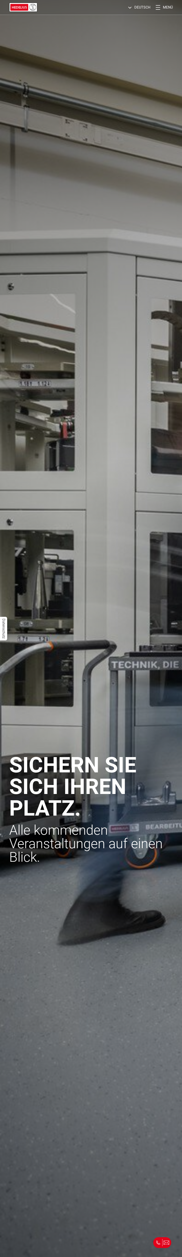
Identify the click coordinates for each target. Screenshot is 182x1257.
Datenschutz (4, 628)
